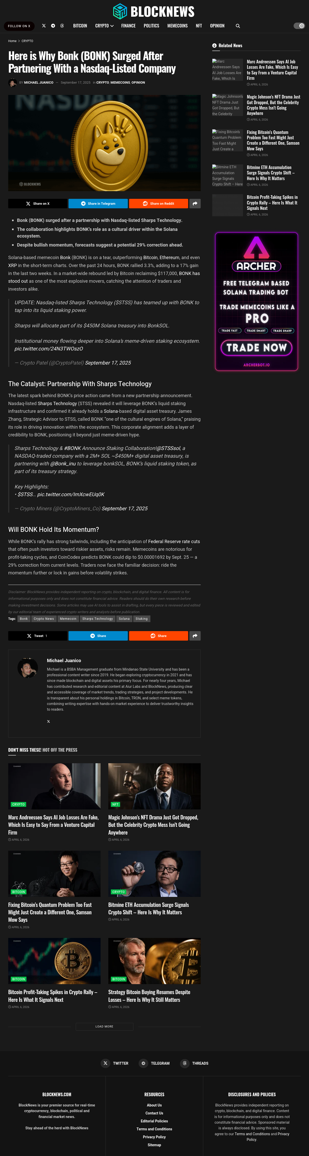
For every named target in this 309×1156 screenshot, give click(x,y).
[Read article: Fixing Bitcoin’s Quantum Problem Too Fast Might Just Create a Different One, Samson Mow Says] (54, 874)
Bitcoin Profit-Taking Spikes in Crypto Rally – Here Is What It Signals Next (52, 995)
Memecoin (68, 618)
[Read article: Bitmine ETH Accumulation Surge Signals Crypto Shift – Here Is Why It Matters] (154, 874)
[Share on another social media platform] (195, 204)
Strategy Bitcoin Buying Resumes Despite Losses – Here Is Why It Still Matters (149, 995)
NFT (199, 25)
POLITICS (151, 25)
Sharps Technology (57, 403)
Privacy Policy (154, 1137)
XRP (13, 265)
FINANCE (128, 25)
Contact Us (154, 1113)
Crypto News (44, 618)
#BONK (72, 448)
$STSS (25, 494)
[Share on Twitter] (37, 204)
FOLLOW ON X (19, 26)
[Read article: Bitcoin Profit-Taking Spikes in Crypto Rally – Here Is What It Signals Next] (54, 961)
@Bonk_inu (62, 464)
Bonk (66, 257)
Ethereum (169, 257)
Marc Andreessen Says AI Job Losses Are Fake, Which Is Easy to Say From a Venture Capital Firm (53, 824)
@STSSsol (168, 448)
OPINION (217, 25)
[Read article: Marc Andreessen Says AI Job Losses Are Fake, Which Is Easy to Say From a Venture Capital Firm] (54, 786)
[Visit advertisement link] (256, 301)
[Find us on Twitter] (44, 25)
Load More (104, 1027)
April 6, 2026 (18, 840)
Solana (111, 411)
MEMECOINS (177, 25)
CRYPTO (102, 25)
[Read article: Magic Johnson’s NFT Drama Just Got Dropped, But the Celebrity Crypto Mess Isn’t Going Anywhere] (154, 786)
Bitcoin (150, 257)
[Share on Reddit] (158, 204)
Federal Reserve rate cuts (174, 541)
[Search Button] (238, 25)
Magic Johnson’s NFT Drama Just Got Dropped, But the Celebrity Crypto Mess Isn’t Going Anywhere (153, 824)
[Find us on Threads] (62, 25)
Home (12, 41)
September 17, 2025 (76, 82)
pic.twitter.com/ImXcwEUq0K (70, 494)
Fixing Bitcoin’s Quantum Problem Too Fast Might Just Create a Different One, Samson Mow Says (50, 912)
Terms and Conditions (154, 1129)
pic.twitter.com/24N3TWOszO (48, 348)
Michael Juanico (38, 82)
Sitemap (154, 1145)
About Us (154, 1105)
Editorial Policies (154, 1121)
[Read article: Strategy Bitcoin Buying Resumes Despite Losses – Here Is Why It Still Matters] (154, 961)
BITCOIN (80, 25)
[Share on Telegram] (98, 204)
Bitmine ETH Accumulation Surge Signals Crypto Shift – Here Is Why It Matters (148, 908)
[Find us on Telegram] (53, 25)
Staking (142, 618)
